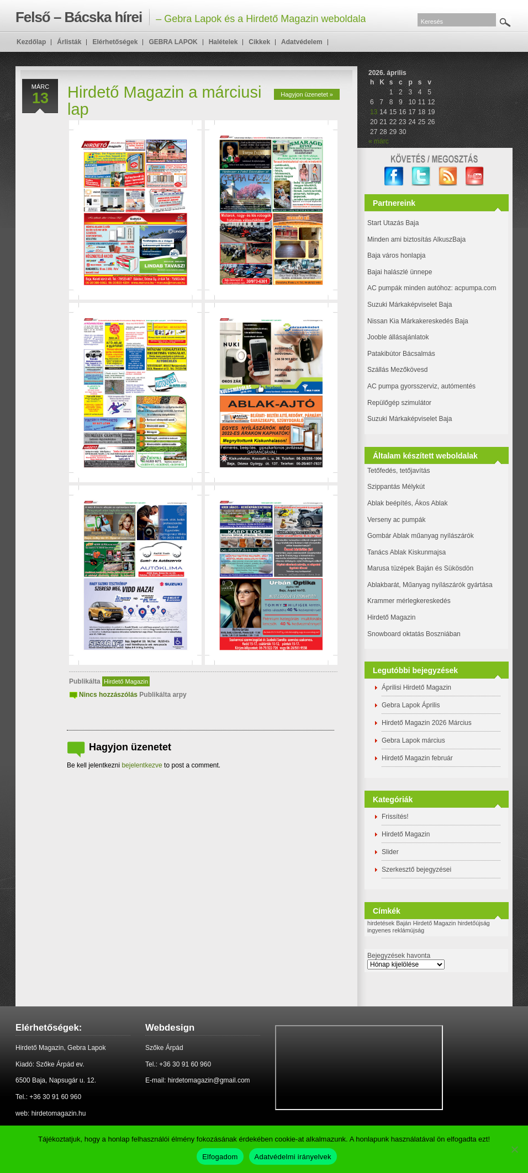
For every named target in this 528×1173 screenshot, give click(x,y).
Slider (390, 852)
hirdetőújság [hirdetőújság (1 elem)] (474, 923)
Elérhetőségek (115, 42)
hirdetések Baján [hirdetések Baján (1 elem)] (389, 923)
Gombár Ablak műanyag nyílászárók (420, 536)
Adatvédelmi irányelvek (293, 1157)
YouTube (475, 176)
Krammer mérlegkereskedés (409, 601)
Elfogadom (219, 1157)
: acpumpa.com (473, 288)
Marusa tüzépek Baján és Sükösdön (420, 568)
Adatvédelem (302, 42)
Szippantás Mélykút (396, 486)
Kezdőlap (31, 42)
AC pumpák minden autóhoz (409, 288)
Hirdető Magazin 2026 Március (427, 723)
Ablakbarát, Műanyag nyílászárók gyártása (430, 585)
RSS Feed (448, 176)
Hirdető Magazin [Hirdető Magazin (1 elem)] (434, 923)
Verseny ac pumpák (397, 520)
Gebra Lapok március (413, 740)
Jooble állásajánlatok (398, 337)
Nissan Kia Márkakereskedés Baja (417, 321)
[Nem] (514, 1149)
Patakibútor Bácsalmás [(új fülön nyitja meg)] (401, 354)
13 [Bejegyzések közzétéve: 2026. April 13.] (373, 112)
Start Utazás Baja (393, 223)
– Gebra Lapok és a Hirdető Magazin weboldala (190, 17)
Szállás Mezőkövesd (397, 370)
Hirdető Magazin (126, 681)
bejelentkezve (142, 765)
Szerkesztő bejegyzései (416, 869)
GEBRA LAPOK (173, 42)
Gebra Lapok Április (411, 705)
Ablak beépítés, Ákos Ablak (407, 503)
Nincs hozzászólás (108, 695)
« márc (378, 141)
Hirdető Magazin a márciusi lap (164, 100)
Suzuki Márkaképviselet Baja (409, 304)
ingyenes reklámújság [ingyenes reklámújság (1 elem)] (395, 930)
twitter (421, 176)
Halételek (223, 42)
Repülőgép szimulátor (399, 403)
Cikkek (259, 42)
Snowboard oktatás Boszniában (414, 634)
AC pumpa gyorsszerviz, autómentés (421, 386)
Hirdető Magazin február (417, 758)
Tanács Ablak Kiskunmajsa (406, 552)
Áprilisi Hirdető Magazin (416, 687)
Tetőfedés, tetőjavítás (398, 470)
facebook (394, 176)
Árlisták (69, 42)
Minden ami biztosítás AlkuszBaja (416, 239)
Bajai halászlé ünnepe (399, 272)
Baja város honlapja (396, 255)
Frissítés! (395, 816)
